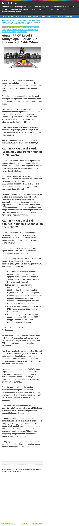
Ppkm (36, 29)
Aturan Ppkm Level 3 (32, 27)
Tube (54, 16)
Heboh (4, 29)
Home (4, 16)
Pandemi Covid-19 (28, 29)
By (5, 27)
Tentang (10, 16)
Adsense (60, 16)
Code (17, 16)
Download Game (26, 16)
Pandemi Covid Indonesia (14, 29)
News (48, 16)
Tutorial (36, 16)
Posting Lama (38, 523)
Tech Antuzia (9, 3)
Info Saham (68, 16)
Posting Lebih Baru (8, 523)
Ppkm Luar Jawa (22, 31)
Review (43, 16)
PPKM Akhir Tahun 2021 (9, 31)
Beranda (24, 523)
